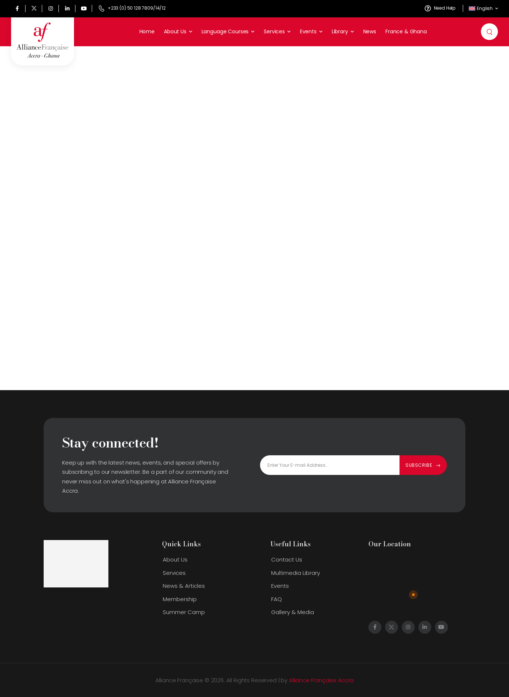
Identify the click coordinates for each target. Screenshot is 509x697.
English (481, 8)
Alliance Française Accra (321, 680)
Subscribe (418, 465)
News (369, 31)
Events (308, 31)
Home (147, 31)
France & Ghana (406, 31)
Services (274, 31)
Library (340, 31)
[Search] (490, 31)
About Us (175, 31)
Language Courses (225, 31)
